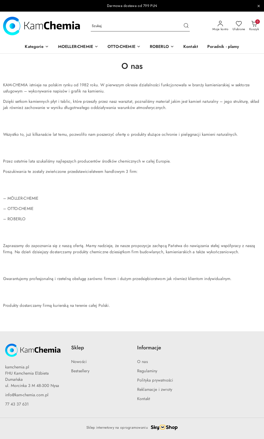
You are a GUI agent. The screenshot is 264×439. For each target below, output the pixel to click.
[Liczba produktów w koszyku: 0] (254, 26)
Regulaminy (147, 371)
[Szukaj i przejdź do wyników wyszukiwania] (186, 26)
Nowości (79, 362)
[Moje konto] (220, 26)
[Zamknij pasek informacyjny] (258, 6)
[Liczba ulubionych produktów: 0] (238, 26)
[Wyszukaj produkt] (140, 26)
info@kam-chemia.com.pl (26, 395)
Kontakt (143, 399)
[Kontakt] (190, 47)
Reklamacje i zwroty (154, 389)
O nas (142, 362)
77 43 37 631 (17, 404)
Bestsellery (80, 371)
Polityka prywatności (155, 380)
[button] (37, 47)
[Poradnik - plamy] (223, 47)
